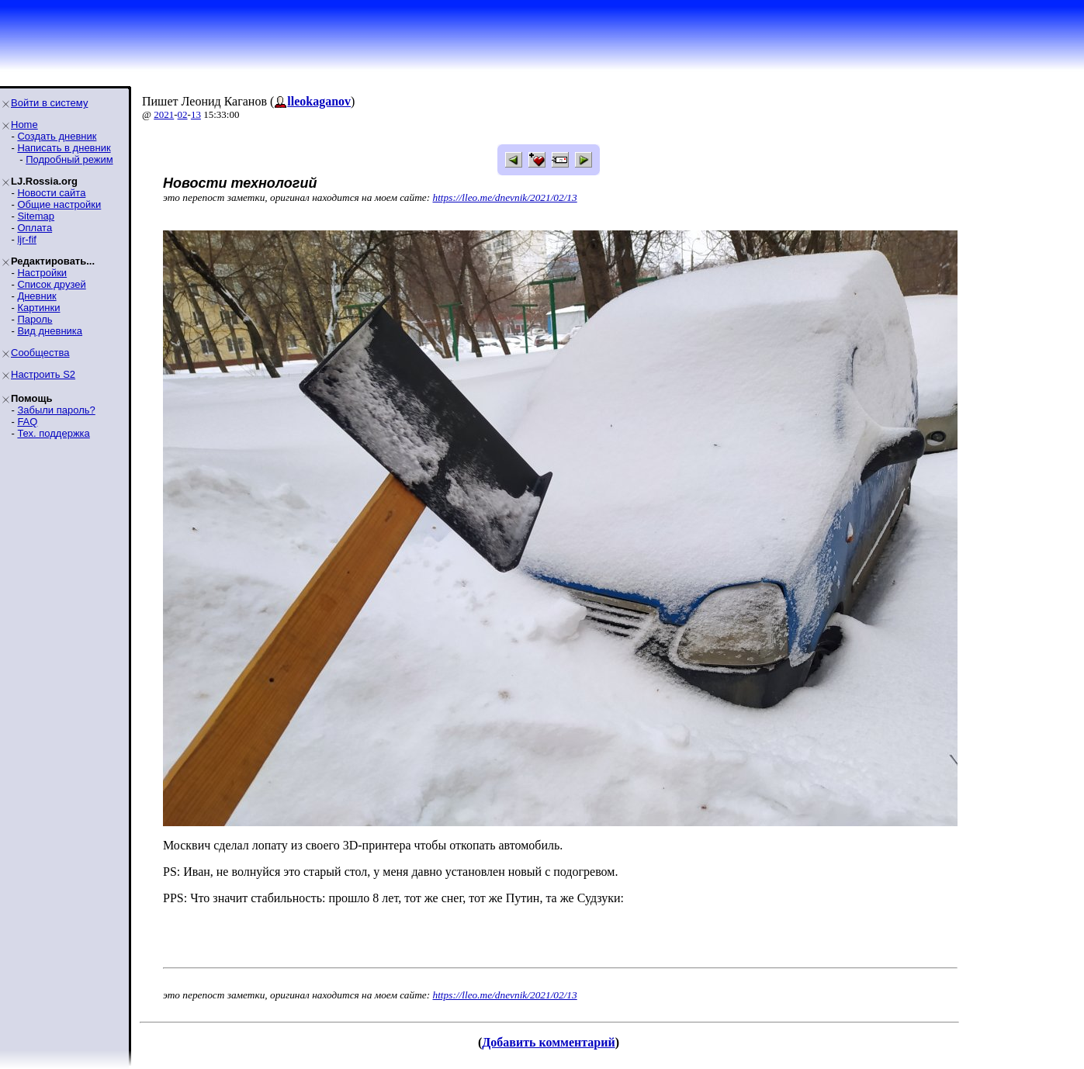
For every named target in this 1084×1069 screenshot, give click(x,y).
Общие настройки (59, 204)
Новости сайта (51, 193)
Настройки (42, 272)
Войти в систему (49, 103)
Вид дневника (49, 331)
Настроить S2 (43, 374)
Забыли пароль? (56, 410)
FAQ (27, 421)
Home (24, 124)
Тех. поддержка (53, 433)
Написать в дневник (63, 148)
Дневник (36, 296)
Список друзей (51, 284)
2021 (164, 114)
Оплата (34, 228)
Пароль (34, 319)
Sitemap (35, 216)
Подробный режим (69, 159)
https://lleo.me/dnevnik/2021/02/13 (505, 197)
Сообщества (40, 352)
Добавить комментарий (548, 1042)
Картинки (38, 307)
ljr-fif (26, 239)
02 (183, 114)
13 (196, 114)
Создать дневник (56, 136)
